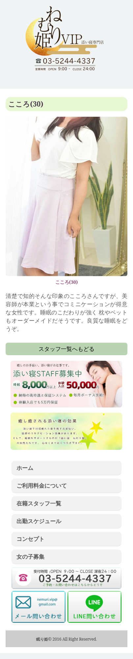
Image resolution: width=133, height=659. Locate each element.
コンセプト (30, 539)
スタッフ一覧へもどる (66, 349)
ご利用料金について (41, 485)
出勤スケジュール (38, 521)
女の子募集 (30, 556)
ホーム (24, 468)
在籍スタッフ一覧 (38, 503)
